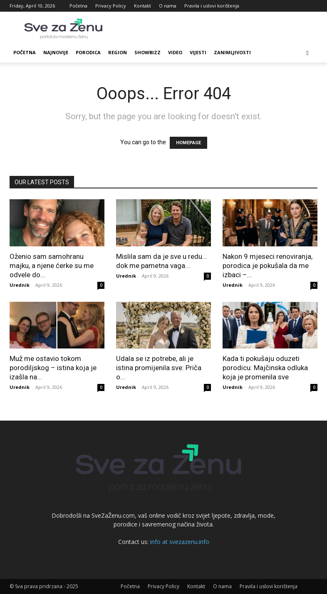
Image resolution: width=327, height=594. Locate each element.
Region (117, 52)
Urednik (20, 285)
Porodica (88, 52)
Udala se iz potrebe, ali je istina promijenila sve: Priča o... (158, 367)
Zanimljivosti (232, 52)
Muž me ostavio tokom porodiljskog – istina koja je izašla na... (53, 367)
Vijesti (198, 52)
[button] (307, 53)
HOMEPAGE (188, 142)
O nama (167, 6)
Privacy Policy (110, 6)
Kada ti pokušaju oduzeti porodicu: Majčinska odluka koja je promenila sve (265, 367)
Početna (78, 6)
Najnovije (55, 52)
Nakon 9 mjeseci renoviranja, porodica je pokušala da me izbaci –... (267, 265)
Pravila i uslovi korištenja (211, 6)
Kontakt (142, 6)
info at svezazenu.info (179, 542)
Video (175, 52)
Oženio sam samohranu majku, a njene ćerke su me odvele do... (52, 265)
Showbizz (147, 52)
